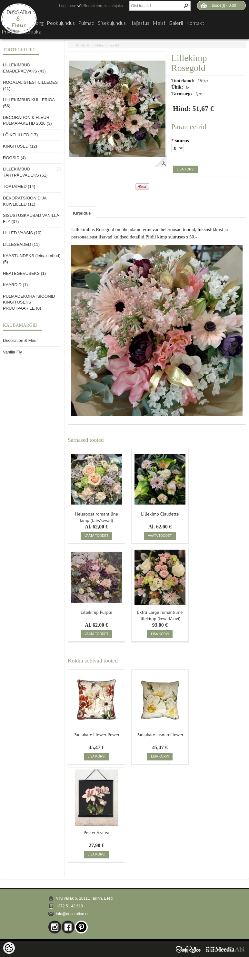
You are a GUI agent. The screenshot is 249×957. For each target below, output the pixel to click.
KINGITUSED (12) (20, 146)
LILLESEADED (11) (21, 244)
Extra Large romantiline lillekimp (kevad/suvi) (160, 614)
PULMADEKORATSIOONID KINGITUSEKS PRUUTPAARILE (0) (29, 302)
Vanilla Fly (12, 352)
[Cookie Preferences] (9, 948)
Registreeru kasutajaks (103, 6)
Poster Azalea (96, 833)
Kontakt (195, 23)
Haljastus (139, 23)
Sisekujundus (112, 23)
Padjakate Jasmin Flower (160, 735)
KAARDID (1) (15, 284)
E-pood (10, 23)
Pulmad (86, 23)
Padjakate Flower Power (97, 735)
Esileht (81, 45)
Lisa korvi (185, 169)
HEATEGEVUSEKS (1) (24, 273)
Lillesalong (32, 23)
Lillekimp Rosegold (105, 45)
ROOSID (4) (14, 157)
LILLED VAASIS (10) (22, 232)
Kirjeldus (82, 213)
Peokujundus (61, 23)
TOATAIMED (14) (19, 186)
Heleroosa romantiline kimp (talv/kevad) (96, 516)
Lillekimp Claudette (160, 514)
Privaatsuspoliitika (21, 31)
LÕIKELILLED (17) (20, 134)
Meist (159, 23)
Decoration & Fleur (20, 340)
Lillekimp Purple (96, 612)
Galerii (176, 23)
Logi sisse (67, 6)
